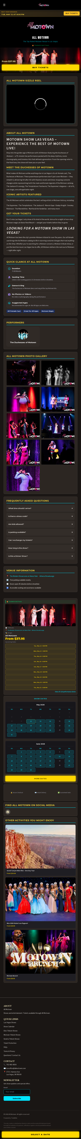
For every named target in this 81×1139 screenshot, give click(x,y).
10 (40, 756)
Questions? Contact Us (12, 1055)
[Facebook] (7, 811)
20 (40, 726)
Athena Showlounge (46, 576)
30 (69, 730)
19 (31, 726)
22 (21, 765)
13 (40, 721)
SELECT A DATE (40, 1134)
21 (50, 726)
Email (6, 1087)
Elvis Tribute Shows (11, 1031)
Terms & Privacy (9, 1051)
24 (12, 730)
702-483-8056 (11, 1064)
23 (69, 726)
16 (69, 721)
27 (40, 730)
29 (21, 770)
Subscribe (17, 1098)
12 (31, 721)
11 (50, 756)
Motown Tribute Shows (12, 1035)
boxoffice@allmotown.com (16, 1068)
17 (12, 726)
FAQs (5, 1047)
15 (21, 761)
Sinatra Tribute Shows (12, 1039)
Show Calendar (9, 1026)
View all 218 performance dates (65, 692)
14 (50, 721)
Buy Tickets (40, 67)
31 (12, 735)
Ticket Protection (10, 1043)
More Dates (40, 778)
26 (31, 730)
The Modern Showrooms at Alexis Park (24, 576)
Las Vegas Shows (10, 1022)
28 (50, 730)
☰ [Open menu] (4, 4)
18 (21, 726)
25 (21, 730)
